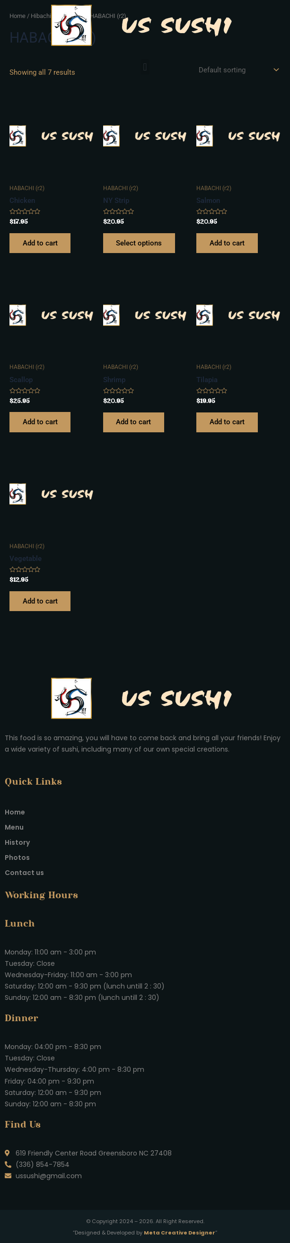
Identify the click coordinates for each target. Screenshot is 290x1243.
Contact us (24, 872)
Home (15, 812)
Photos (17, 857)
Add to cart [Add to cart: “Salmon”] (227, 243)
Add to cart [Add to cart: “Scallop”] (40, 422)
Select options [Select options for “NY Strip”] (139, 243)
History (17, 842)
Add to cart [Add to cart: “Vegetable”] (40, 601)
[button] (145, 67)
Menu (14, 827)
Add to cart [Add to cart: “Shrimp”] (133, 422)
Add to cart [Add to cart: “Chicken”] (40, 243)
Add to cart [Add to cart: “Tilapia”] (227, 422)
